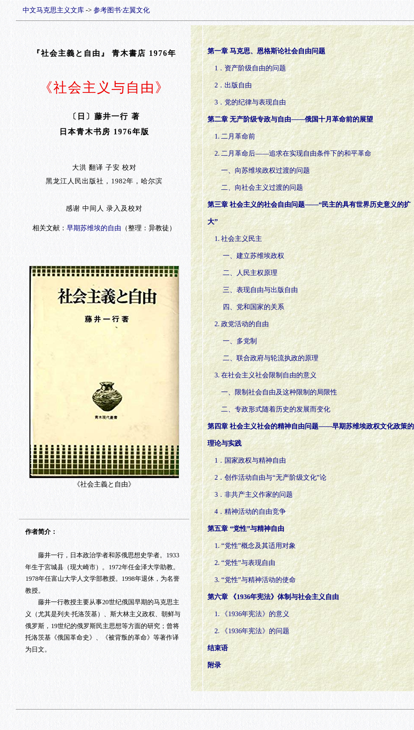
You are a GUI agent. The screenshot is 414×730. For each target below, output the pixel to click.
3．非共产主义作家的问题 (253, 494)
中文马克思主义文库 (53, 10)
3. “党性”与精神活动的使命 (251, 579)
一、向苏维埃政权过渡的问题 (265, 170)
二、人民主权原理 (245, 272)
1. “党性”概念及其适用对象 (251, 545)
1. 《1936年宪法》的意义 (251, 613)
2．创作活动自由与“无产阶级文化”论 (270, 477)
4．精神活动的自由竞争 (250, 511)
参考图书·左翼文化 (121, 10)
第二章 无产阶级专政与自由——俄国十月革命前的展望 (290, 119)
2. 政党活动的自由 (238, 323)
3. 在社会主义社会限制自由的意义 (262, 375)
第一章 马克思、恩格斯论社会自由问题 (266, 51)
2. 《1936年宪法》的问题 (251, 630)
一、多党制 (235, 341)
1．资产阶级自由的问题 (250, 68)
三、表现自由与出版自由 (256, 289)
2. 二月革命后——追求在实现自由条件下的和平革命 (292, 153)
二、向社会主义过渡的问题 (262, 187)
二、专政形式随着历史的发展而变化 (272, 409)
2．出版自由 (233, 85)
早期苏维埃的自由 (94, 228)
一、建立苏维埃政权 (249, 255)
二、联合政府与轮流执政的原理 (266, 358)
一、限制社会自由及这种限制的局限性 (275, 392)
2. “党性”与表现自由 (241, 562)
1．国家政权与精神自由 (250, 460)
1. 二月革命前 (234, 136)
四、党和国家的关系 (249, 306)
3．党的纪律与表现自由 (250, 102)
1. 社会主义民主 (234, 238)
